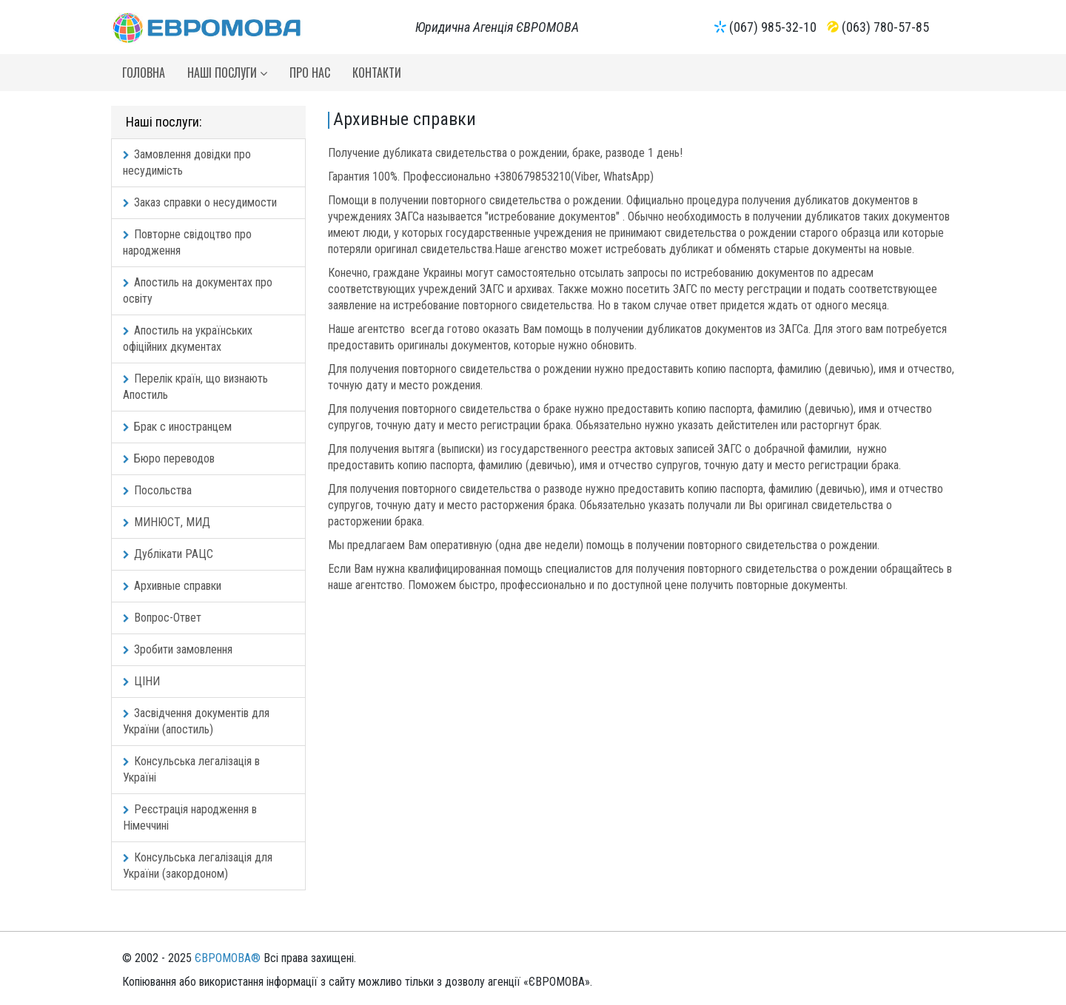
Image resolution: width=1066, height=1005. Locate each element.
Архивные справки (172, 586)
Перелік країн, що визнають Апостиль (195, 387)
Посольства (157, 490)
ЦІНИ (141, 681)
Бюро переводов (169, 458)
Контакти (376, 72)
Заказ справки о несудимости (200, 202)
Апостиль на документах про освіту (197, 290)
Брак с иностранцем (177, 427)
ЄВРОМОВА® (228, 958)
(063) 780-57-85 (885, 27)
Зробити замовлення (177, 649)
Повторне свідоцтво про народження (187, 242)
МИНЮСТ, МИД (166, 522)
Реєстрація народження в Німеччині (190, 817)
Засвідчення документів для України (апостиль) (196, 721)
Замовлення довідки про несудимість (187, 162)
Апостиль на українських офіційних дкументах (187, 338)
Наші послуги (227, 72)
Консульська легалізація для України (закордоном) (197, 865)
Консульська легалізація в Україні (191, 769)
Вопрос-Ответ (162, 618)
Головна (143, 72)
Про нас (309, 72)
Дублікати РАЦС (168, 554)
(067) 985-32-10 (773, 27)
